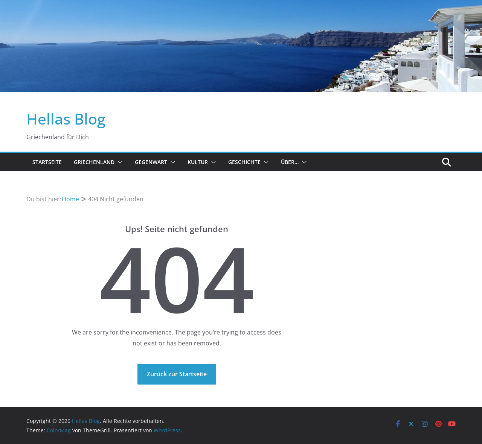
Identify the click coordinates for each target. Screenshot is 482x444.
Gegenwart (151, 162)
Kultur (198, 162)
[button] (118, 162)
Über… (290, 162)
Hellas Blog (65, 118)
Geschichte (244, 162)
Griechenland (94, 162)
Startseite (47, 162)
